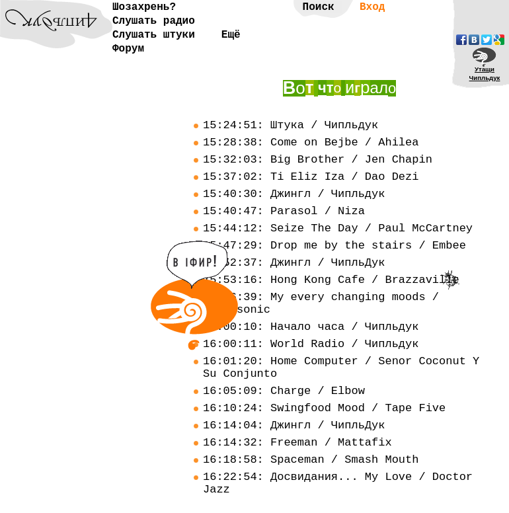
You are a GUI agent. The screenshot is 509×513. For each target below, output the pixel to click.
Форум (128, 49)
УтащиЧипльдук (484, 73)
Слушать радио (153, 21)
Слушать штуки (153, 35)
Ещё (231, 35)
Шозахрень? (144, 7)
